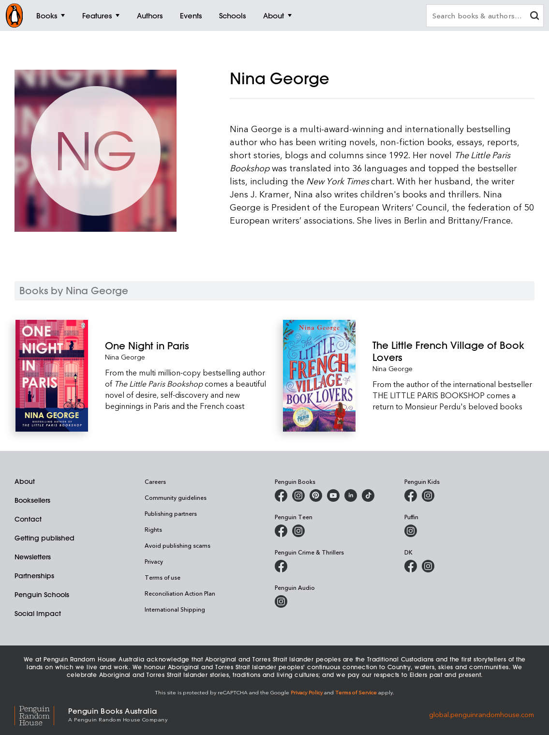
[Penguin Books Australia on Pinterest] (316, 495)
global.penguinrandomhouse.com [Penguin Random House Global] (481, 714)
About (25, 481)
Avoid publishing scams (177, 545)
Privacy (154, 561)
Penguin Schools (42, 594)
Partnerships (34, 575)
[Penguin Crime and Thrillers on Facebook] (281, 566)
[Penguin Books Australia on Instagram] (298, 495)
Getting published (44, 538)
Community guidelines (176, 497)
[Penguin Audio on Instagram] (281, 601)
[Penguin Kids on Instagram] (428, 495)
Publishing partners (171, 513)
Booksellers (32, 500)
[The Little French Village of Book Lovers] (453, 351)
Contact (28, 519)
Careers (155, 481)
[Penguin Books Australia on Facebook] (281, 495)
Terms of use (162, 577)
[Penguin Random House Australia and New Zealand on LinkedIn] (350, 495)
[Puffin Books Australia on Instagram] (410, 531)
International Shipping (175, 609)
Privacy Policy (307, 692)
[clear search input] (534, 16)
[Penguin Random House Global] (41, 714)
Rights (153, 529)
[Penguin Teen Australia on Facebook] (281, 531)
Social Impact (38, 613)
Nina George (125, 357)
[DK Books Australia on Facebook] (410, 566)
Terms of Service (356, 692)
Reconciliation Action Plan (180, 593)
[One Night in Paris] (186, 346)
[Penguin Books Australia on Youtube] (333, 495)
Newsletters (33, 557)
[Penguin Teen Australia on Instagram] (298, 531)
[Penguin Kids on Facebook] (410, 495)
